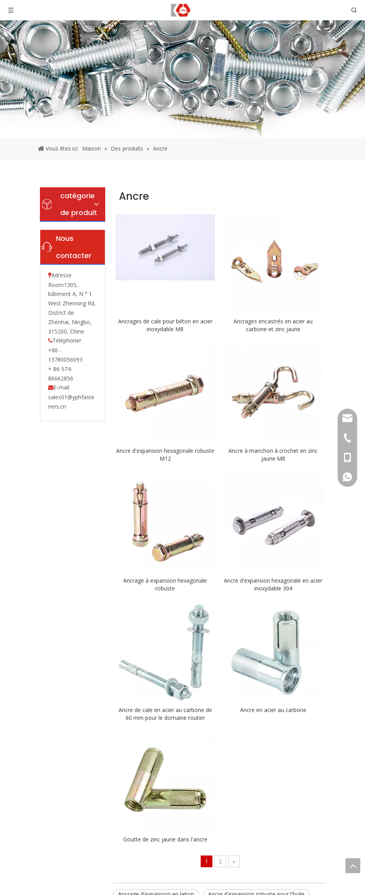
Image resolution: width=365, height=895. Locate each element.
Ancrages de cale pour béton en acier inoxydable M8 (165, 325)
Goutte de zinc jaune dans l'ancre (165, 839)
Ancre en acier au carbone (273, 710)
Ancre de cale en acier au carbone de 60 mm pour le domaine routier (165, 713)
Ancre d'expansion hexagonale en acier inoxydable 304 (273, 584)
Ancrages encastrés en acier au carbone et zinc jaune (273, 325)
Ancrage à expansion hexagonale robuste (165, 584)
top (352, 865)
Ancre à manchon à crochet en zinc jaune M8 (273, 454)
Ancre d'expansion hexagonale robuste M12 (165, 454)
